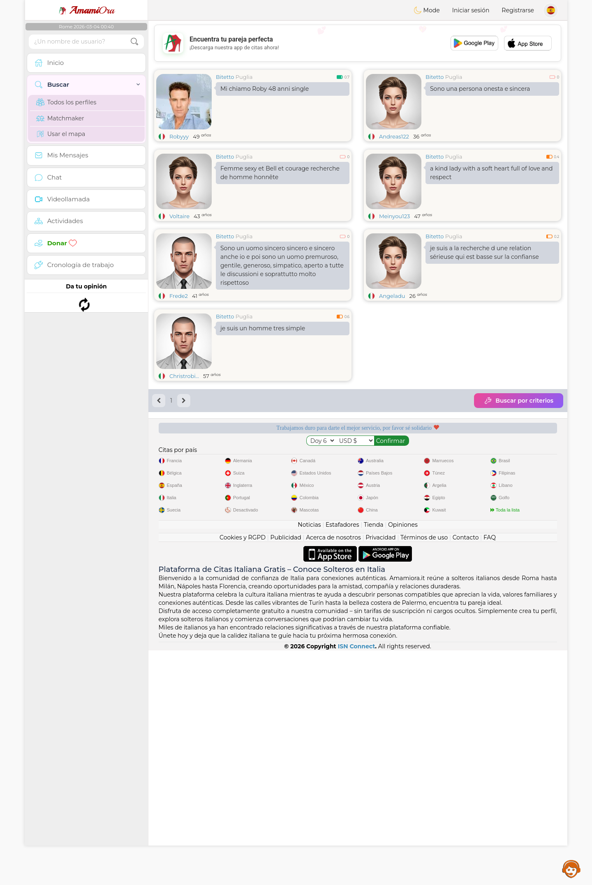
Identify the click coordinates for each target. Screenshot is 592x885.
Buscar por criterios (518, 464)
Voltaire (179, 216)
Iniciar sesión (471, 10)
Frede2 (178, 296)
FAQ (489, 772)
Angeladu (392, 296)
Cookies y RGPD (243, 772)
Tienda (373, 759)
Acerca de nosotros (333, 772)
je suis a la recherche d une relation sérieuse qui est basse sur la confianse (484, 252)
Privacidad (380, 772)
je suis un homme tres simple (262, 391)
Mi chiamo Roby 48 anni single (264, 88)
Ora (86, 10)
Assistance (571, 868)
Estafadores (342, 759)
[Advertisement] (357, 43)
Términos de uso (424, 772)
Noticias (309, 759)
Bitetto (225, 77)
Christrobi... (184, 439)
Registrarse (518, 10)
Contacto (466, 772)
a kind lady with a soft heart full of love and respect (491, 173)
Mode (427, 10)
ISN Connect (356, 881)
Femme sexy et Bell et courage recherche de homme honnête (280, 173)
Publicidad (285, 772)
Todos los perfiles (66, 102)
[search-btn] (134, 42)
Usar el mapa (60, 134)
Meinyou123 (394, 216)
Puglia (244, 77)
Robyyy (179, 136)
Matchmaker (60, 118)
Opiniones (403, 759)
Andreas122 (394, 136)
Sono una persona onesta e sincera (480, 88)
